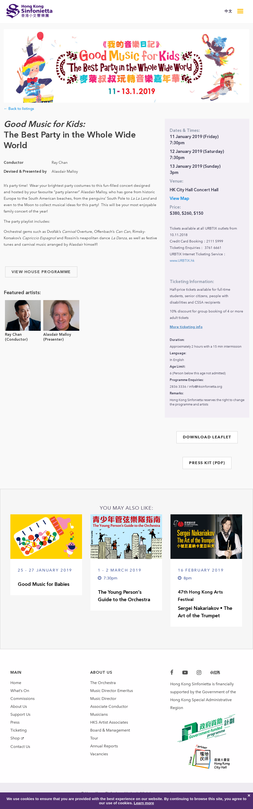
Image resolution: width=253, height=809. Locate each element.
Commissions (22, 698)
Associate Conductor (109, 706)
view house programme (41, 271)
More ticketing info (186, 327)
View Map (179, 198)
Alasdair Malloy (57, 334)
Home (15, 682)
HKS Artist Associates (109, 722)
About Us (18, 706)
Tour (94, 738)
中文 (228, 11)
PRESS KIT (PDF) (207, 462)
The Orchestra (103, 682)
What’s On (19, 690)
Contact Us (20, 746)
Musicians (99, 714)
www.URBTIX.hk (182, 261)
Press (15, 722)
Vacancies (99, 754)
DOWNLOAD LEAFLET (207, 437)
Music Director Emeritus (111, 690)
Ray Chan (13, 334)
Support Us (20, 714)
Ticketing (18, 730)
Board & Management (110, 730)
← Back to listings (19, 108)
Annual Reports (104, 746)
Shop (15, 738)
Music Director (103, 698)
